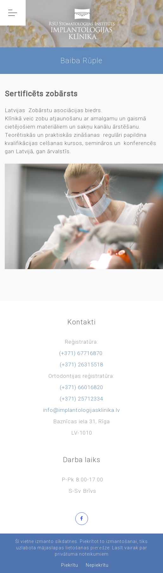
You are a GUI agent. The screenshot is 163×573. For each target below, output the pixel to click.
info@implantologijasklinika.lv (81, 410)
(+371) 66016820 (81, 387)
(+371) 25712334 (81, 398)
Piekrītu (69, 565)
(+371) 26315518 (81, 364)
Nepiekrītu (97, 565)
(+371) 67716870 (81, 353)
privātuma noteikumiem (82, 554)
